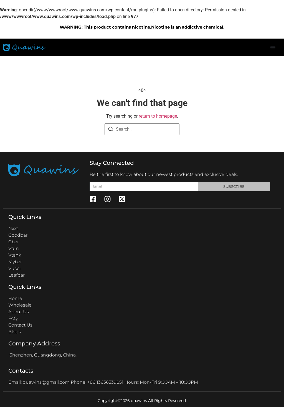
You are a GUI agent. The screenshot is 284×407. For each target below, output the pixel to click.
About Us (18, 311)
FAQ (12, 318)
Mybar (15, 261)
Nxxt (13, 228)
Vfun (13, 248)
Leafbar (16, 275)
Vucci (14, 268)
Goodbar (17, 235)
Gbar (13, 241)
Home (15, 298)
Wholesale (20, 305)
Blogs (14, 331)
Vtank (14, 255)
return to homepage (158, 116)
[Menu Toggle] (273, 47)
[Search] (110, 129)
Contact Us (20, 325)
